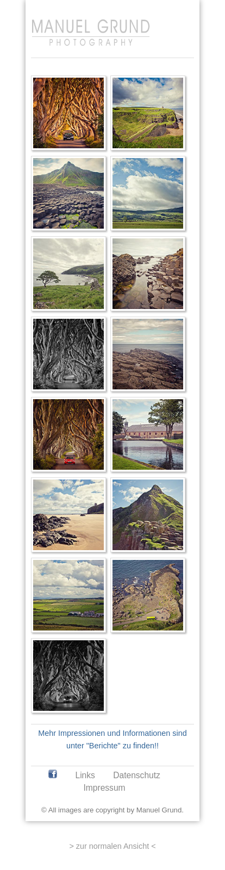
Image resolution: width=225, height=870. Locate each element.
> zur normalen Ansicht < (112, 846)
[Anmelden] (180, 9)
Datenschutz (136, 775)
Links (85, 775)
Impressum (104, 787)
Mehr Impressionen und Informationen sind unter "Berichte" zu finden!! (112, 739)
